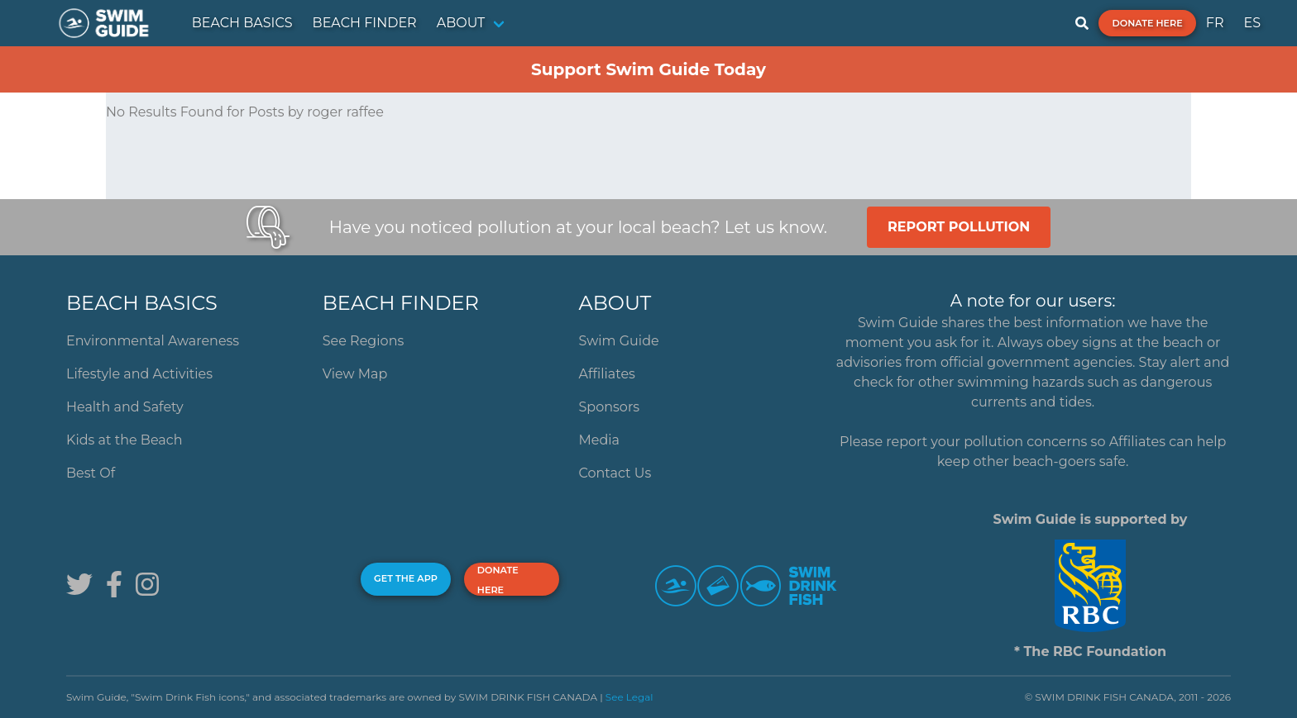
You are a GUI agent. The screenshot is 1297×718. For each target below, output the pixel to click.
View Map (355, 374)
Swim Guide (619, 341)
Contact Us (615, 473)
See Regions (363, 341)
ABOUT (461, 23)
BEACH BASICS (242, 23)
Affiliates (607, 374)
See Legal (629, 697)
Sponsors (609, 407)
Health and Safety (125, 407)
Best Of (90, 473)
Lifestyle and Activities (139, 374)
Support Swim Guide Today (648, 69)
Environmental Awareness (152, 341)
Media (599, 440)
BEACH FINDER (365, 23)
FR (1215, 23)
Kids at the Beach (124, 440)
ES (1252, 23)
